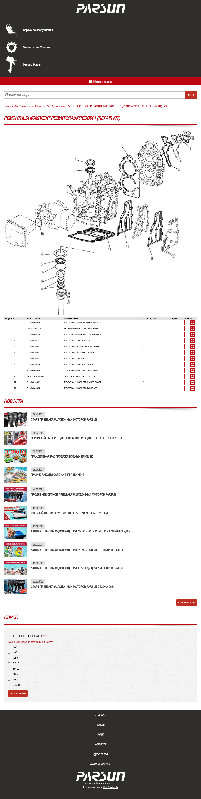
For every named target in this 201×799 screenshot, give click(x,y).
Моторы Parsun (32, 64)
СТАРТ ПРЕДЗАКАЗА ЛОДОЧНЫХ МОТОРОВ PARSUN (64, 419)
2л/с (15, 647)
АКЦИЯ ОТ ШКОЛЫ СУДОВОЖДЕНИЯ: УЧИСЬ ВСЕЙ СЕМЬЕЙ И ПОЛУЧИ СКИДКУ (80, 531)
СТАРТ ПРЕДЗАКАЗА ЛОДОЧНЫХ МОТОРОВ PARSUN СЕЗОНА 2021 (72, 586)
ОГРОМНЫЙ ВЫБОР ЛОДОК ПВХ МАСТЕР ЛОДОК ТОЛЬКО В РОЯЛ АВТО (76, 438)
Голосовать (18, 693)
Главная (8, 106)
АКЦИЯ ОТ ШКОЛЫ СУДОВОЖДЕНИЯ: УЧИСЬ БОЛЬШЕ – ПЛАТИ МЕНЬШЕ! (77, 549)
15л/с (16, 668)
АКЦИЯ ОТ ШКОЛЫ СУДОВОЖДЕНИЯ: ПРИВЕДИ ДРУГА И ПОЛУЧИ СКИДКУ (77, 568)
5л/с (15, 658)
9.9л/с (16, 663)
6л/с (15, 652)
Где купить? (100, 754)
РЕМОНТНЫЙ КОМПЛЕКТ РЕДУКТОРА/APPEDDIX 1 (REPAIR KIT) (126, 106)
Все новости (186, 602)
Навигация (100, 81)
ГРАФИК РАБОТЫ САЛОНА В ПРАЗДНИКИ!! (57, 474)
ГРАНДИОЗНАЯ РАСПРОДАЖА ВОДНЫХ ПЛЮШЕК (62, 456)
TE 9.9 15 (78, 106)
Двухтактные (58, 106)
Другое (17, 685)
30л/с (16, 674)
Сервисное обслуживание (38, 30)
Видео (101, 724)
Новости (100, 744)
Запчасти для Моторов (36, 47)
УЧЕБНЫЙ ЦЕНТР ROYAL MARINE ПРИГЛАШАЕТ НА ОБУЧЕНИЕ (70, 513)
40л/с (16, 679)
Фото (100, 734)
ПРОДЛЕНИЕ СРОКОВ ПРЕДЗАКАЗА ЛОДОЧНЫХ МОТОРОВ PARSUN (73, 494)
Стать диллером (100, 764)
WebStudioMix (110, 787)
